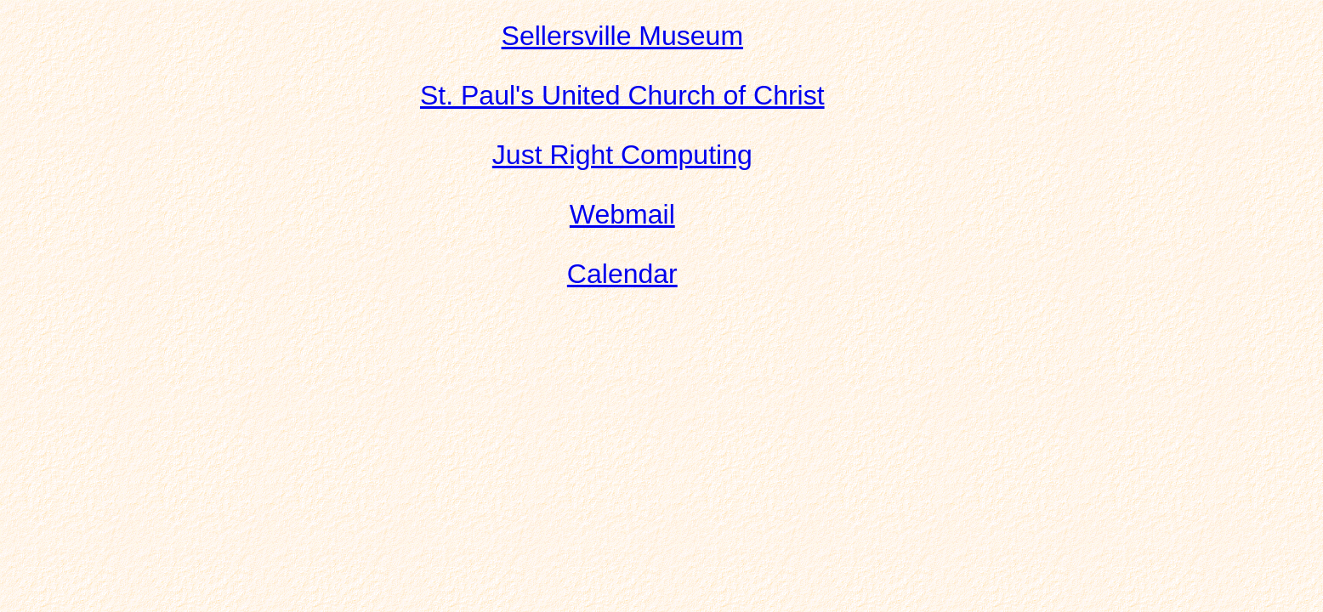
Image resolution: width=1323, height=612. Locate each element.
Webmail (622, 214)
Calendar (622, 273)
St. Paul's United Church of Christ (622, 95)
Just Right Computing (622, 154)
